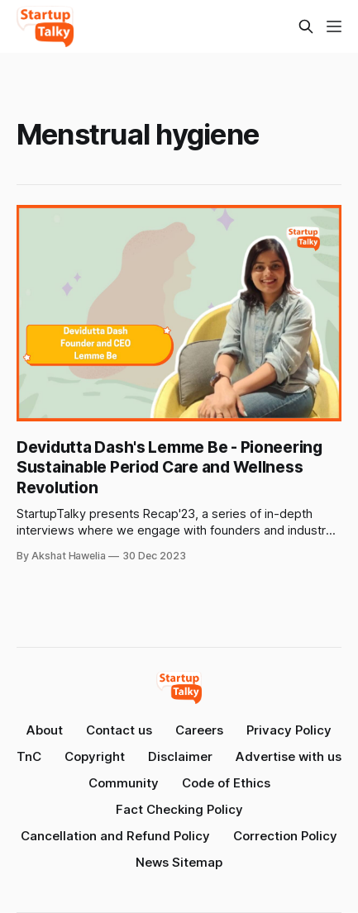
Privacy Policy (289, 730)
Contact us (119, 730)
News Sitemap (179, 862)
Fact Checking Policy (179, 809)
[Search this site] (306, 26)
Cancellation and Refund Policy (115, 836)
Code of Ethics (226, 783)
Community (123, 783)
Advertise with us (288, 756)
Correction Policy (285, 836)
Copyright (94, 756)
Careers (199, 730)
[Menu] (334, 26)
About (44, 730)
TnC (29, 756)
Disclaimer (180, 756)
